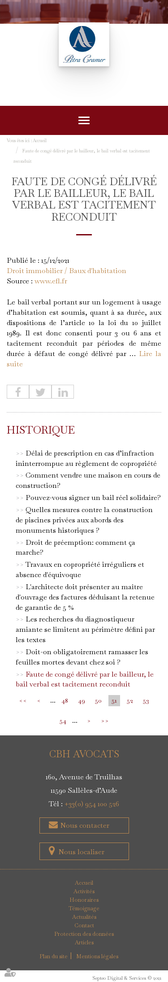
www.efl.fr (50, 281)
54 (63, 721)
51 (114, 700)
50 (98, 700)
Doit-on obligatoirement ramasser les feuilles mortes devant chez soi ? (82, 657)
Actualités (84, 917)
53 (146, 700)
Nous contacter (83, 825)
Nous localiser (81, 851)
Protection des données (84, 934)
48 (64, 700)
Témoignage (84, 908)
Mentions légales (97, 956)
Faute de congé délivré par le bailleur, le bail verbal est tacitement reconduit (85, 679)
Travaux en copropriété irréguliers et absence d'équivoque (80, 569)
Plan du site (53, 956)
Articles (84, 942)
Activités (84, 891)
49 (81, 700)
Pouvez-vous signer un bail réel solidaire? (93, 497)
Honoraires (84, 900)
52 (130, 700)
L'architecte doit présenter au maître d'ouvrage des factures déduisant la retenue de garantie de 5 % (85, 597)
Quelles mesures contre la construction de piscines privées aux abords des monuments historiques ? (84, 520)
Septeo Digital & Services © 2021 (126, 978)
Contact (84, 925)
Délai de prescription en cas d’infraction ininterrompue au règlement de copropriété (86, 458)
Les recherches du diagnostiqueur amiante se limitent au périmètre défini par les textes (85, 629)
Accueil (40, 140)
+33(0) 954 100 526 (92, 803)
